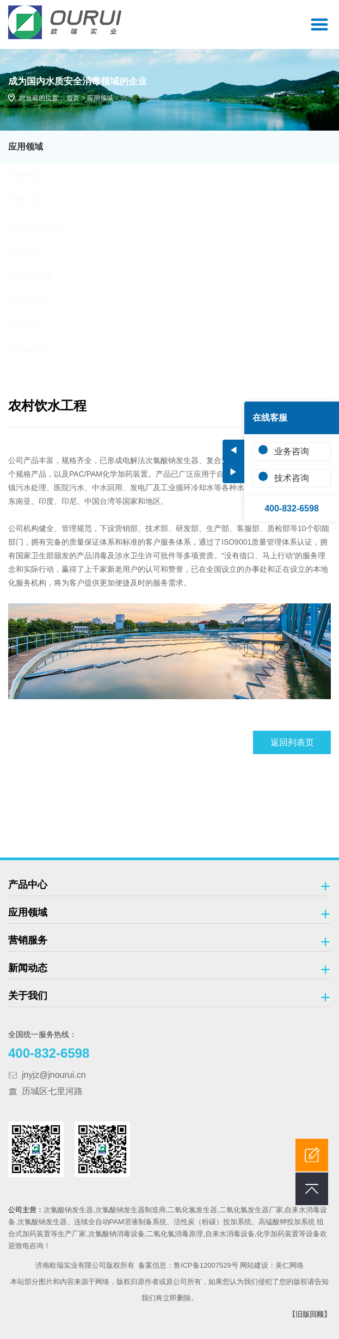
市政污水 (36, 200)
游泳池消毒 (40, 275)
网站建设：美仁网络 (272, 1265)
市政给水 (36, 175)
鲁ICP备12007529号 (206, 1265)
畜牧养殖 (36, 325)
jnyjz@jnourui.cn (54, 1074)
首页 (72, 98)
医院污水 (36, 250)
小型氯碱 (36, 350)
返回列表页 (292, 742)
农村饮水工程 (45, 225)
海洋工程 (36, 300)
